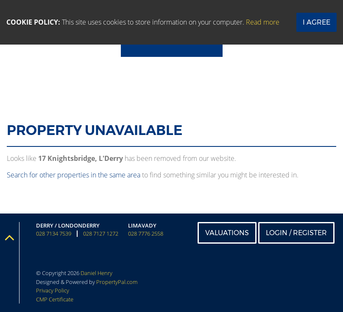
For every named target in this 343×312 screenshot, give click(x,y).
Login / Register (296, 233)
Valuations (227, 233)
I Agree (316, 22)
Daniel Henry (96, 273)
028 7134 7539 (53, 233)
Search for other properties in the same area (73, 175)
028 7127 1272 (100, 233)
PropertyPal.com (116, 282)
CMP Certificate (54, 299)
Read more (262, 22)
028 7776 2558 (145, 233)
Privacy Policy (52, 290)
